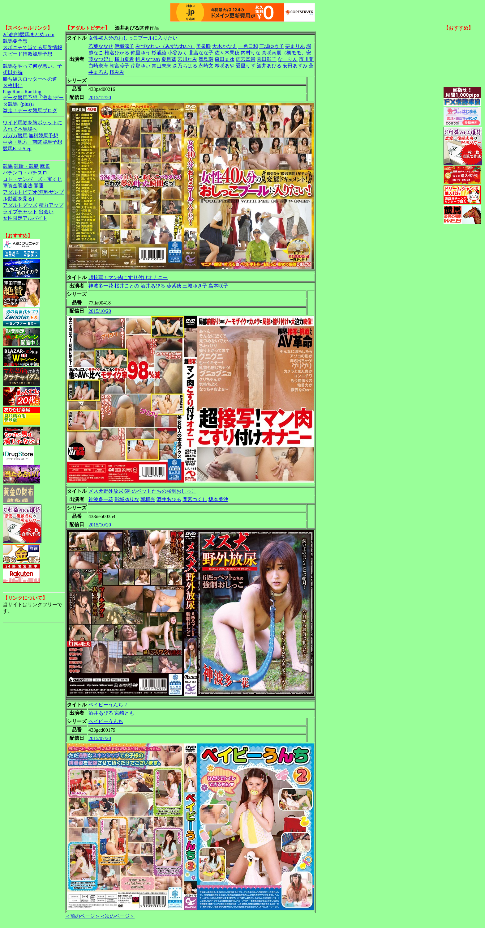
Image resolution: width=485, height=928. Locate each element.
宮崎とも (124, 713)
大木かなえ (224, 46)
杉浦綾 (159, 52)
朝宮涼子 (119, 65)
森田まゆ (224, 59)
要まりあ (295, 46)
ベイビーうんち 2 (107, 704)
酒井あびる (269, 65)
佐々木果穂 (227, 52)
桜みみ (116, 72)
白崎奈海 (98, 65)
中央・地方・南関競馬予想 (32, 142)
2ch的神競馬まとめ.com (28, 34)
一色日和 (248, 46)
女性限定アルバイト (25, 218)
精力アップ (51, 205)
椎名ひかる (117, 52)
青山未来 (161, 65)
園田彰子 (267, 59)
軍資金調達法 (17, 185)
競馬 (8, 166)
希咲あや (224, 65)
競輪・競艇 (26, 166)
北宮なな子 (201, 52)
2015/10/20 (99, 311)
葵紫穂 (173, 285)
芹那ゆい (140, 65)
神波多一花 (100, 285)
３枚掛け (13, 85)
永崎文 (206, 65)
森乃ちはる (185, 65)
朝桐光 (147, 499)
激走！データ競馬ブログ (30, 110)
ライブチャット (20, 211)
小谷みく (177, 52)
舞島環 (206, 59)
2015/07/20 (99, 738)
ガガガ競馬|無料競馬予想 (30, 135)
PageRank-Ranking (22, 91)
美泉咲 (203, 46)
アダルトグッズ (20, 205)
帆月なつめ (147, 59)
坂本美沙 (218, 499)
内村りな (250, 52)
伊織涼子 (124, 46)
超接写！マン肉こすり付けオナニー (128, 277)
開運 (39, 185)
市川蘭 (306, 59)
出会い (46, 211)
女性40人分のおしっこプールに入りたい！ (135, 37)
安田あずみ (295, 65)
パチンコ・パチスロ (25, 172)
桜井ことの (126, 285)
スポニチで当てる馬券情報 (32, 47)
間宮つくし (194, 499)
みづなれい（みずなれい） (165, 46)
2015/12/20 (99, 97)
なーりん (288, 59)
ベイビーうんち (105, 721)
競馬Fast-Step (17, 148)
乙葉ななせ (100, 46)
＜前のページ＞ (82, 916)
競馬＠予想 (15, 41)
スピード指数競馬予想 (27, 54)
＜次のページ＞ (117, 916)
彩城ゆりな (126, 499)
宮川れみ (187, 59)
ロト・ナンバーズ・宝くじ (32, 179)
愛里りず (245, 65)
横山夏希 (124, 59)
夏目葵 (168, 59)
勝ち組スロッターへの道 (30, 79)
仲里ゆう (140, 52)
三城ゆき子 (271, 46)
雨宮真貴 (245, 59)
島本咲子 (218, 285)
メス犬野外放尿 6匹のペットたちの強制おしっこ (142, 491)
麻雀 (45, 166)
